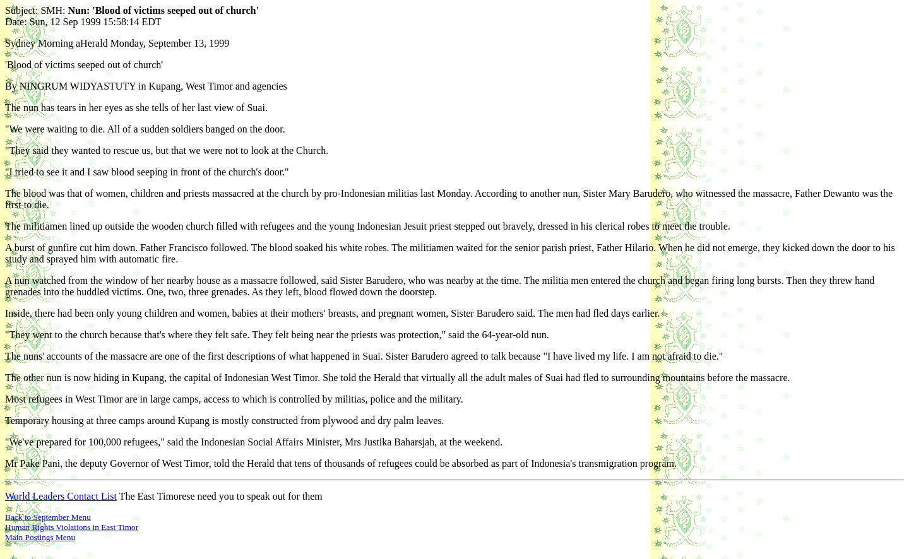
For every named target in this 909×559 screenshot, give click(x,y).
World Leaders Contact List (61, 496)
